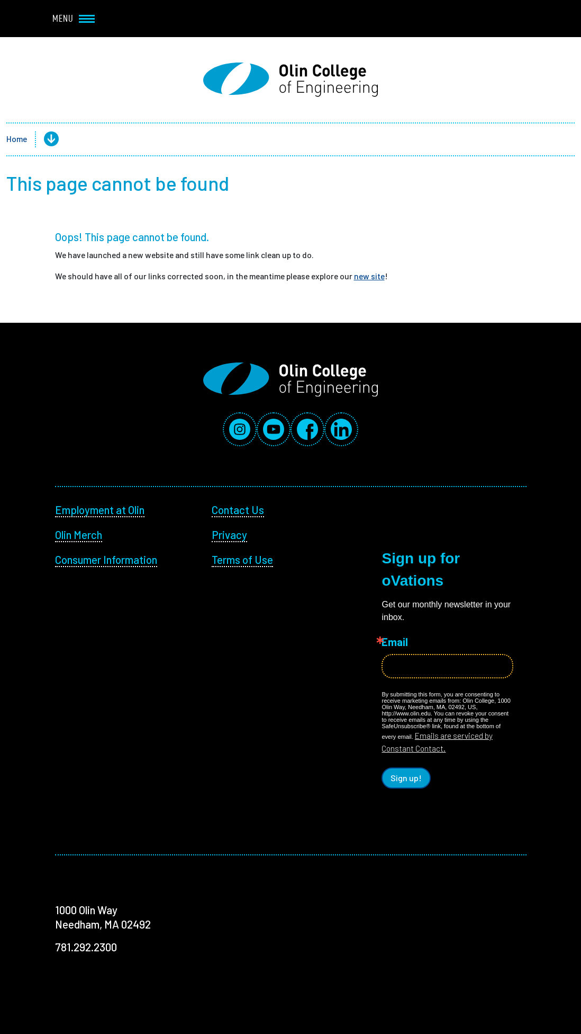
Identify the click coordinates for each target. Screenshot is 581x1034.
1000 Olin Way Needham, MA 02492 (103, 917)
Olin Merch (78, 534)
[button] (43, 139)
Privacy (229, 534)
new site (369, 276)
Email (395, 642)
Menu (73, 18)
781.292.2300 (86, 946)
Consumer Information (106, 559)
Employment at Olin (99, 509)
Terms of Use (242, 559)
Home (16, 139)
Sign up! (406, 778)
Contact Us (238, 509)
